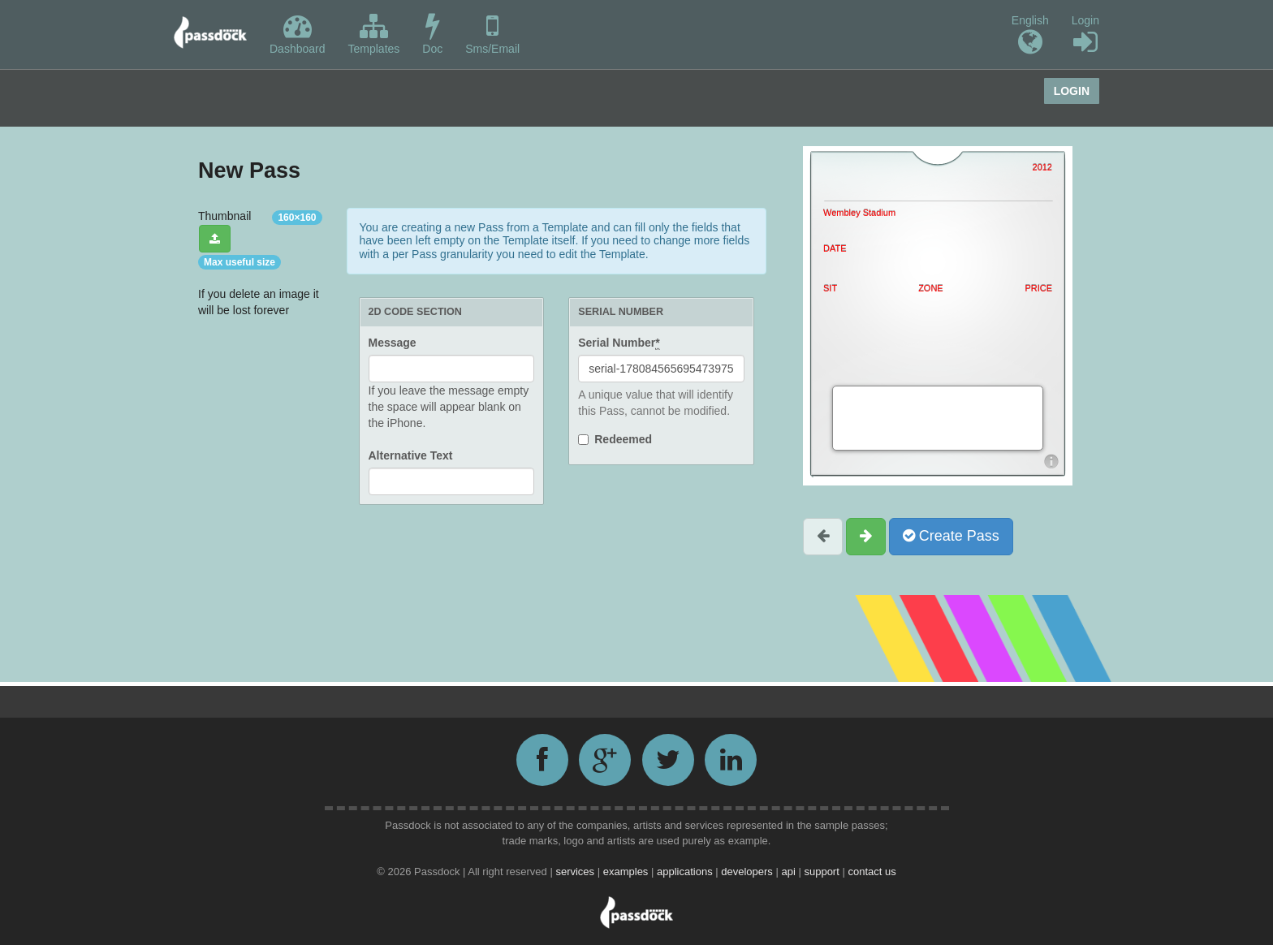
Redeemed (623, 439)
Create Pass (951, 536)
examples (627, 871)
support (823, 871)
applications (686, 871)
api (789, 871)
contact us (871, 871)
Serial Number (618, 343)
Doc (432, 33)
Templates (374, 33)
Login (1085, 35)
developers (748, 871)
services (576, 871)
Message (392, 342)
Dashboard (298, 33)
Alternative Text (411, 455)
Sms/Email (492, 33)
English (1030, 35)
